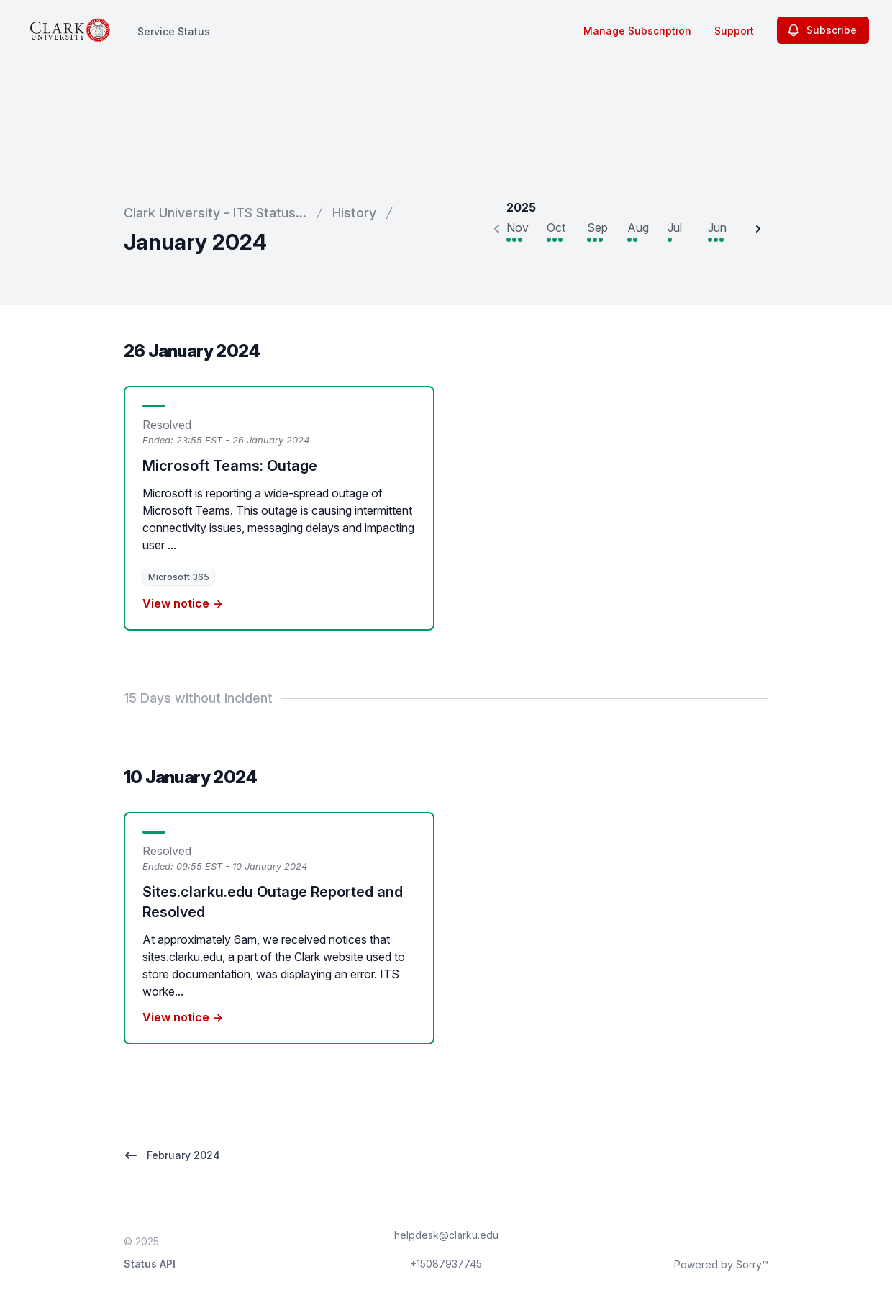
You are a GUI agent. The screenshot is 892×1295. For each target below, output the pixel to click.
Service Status (173, 31)
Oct (556, 227)
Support (734, 30)
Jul (675, 227)
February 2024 (172, 1155)
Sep (597, 227)
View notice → (182, 603)
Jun (717, 227)
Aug (638, 227)
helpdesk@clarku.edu (446, 1235)
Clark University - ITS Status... (215, 212)
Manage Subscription (637, 30)
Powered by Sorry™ (721, 1264)
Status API (150, 1264)
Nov (517, 227)
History (354, 212)
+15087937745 (446, 1264)
